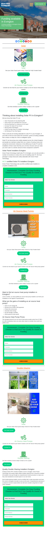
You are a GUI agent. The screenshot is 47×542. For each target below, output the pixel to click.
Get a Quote (40, 4)
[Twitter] (19, 41)
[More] (31, 41)
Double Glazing (23, 104)
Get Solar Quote (23, 74)
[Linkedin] (23, 41)
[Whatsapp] (21, 41)
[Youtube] (28, 41)
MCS (4, 161)
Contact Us (23, 93)
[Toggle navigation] (32, 4)
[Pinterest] (26, 41)
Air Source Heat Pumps (23, 85)
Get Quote (23, 110)
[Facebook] (16, 41)
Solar (23, 68)
